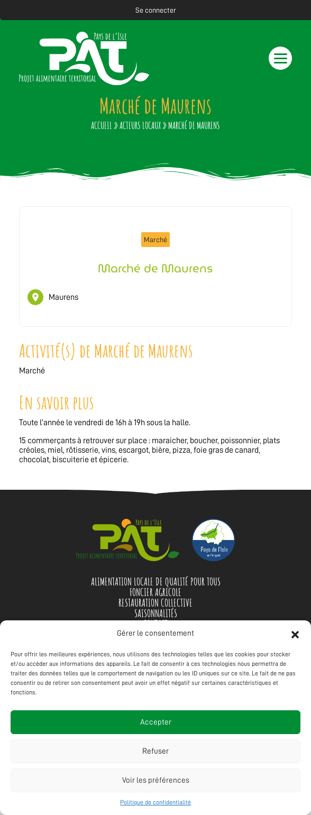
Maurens (63, 297)
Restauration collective (155, 602)
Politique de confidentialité (155, 802)
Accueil (101, 125)
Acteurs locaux (140, 125)
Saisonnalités (155, 613)
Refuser (155, 751)
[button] (295, 633)
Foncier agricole (155, 592)
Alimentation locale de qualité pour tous (156, 581)
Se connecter (155, 10)
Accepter (155, 722)
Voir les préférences (155, 780)
